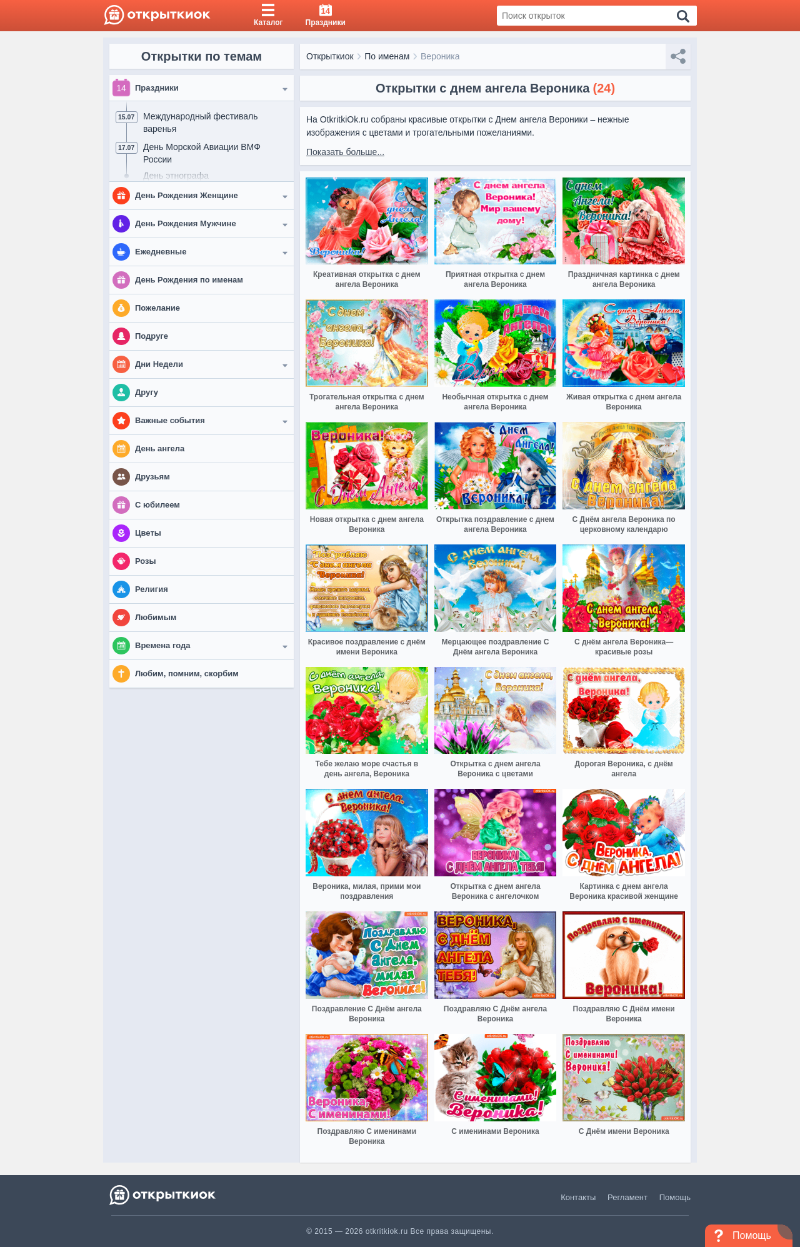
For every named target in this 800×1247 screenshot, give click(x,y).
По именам (386, 56)
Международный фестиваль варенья (200, 122)
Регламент (628, 1197)
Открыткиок (330, 56)
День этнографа (176, 176)
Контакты (578, 1197)
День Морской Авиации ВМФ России (202, 153)
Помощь (675, 1197)
